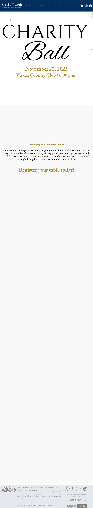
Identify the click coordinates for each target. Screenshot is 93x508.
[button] (27, 6)
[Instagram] (86, 5)
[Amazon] (90, 5)
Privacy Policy (20, 507)
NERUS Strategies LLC (48, 505)
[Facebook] (81, 5)
